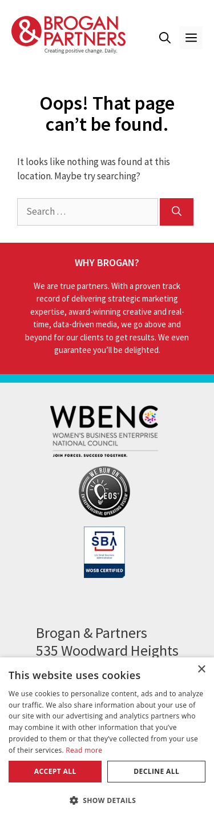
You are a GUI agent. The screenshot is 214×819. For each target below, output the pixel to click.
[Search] (176, 212)
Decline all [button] (156, 771)
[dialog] (107, 738)
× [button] (201, 669)
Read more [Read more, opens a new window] (84, 750)
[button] (165, 38)
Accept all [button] (55, 771)
